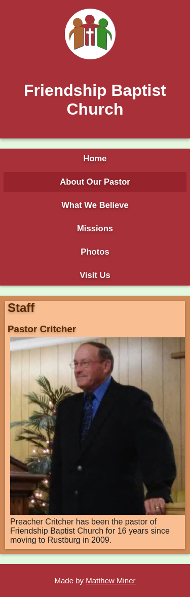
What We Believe (95, 205)
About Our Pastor (95, 182)
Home (94, 158)
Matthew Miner (110, 580)
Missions (95, 228)
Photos (95, 252)
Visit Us (95, 275)
